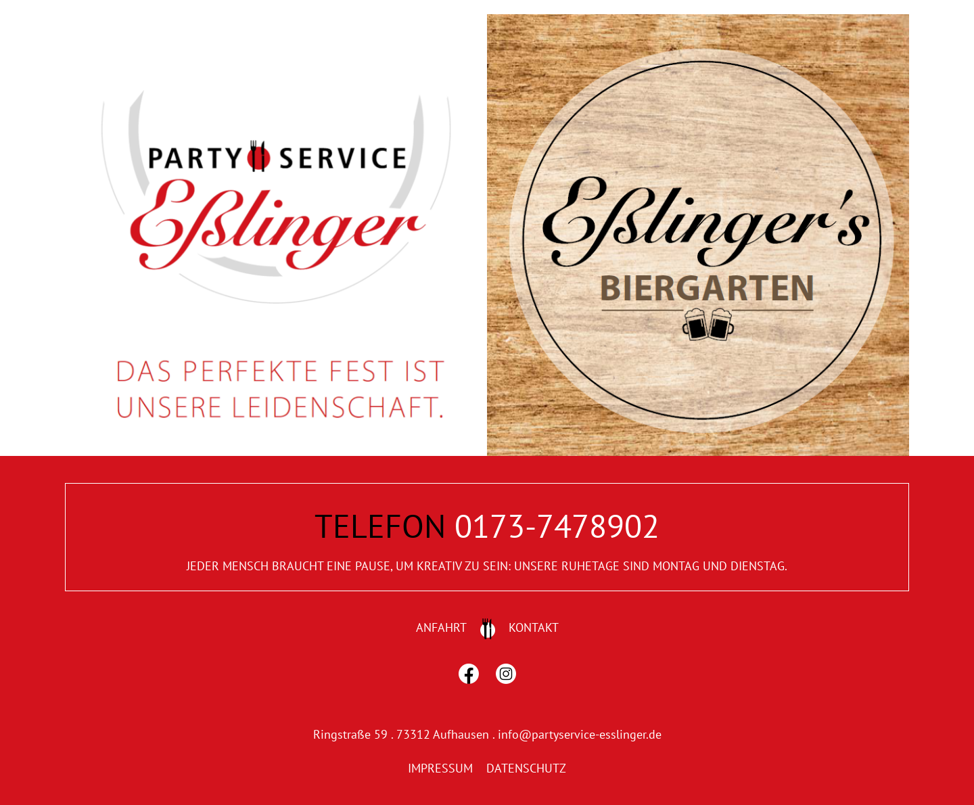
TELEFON (380, 526)
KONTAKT (534, 627)
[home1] (276, 20)
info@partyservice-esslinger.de (580, 734)
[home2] (698, 20)
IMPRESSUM (440, 768)
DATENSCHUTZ (526, 768)
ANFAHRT (441, 627)
